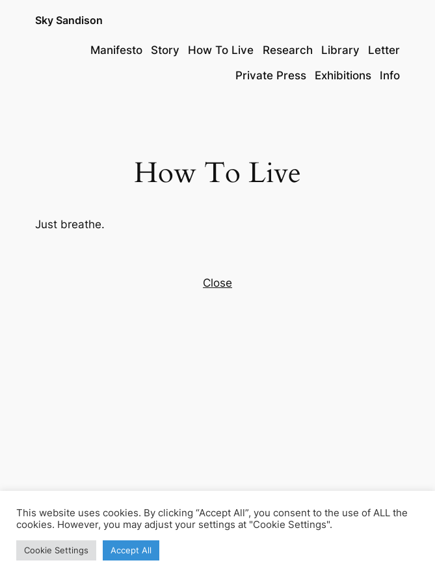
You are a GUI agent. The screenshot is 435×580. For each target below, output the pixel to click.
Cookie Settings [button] (56, 550)
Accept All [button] (131, 550)
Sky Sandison (69, 20)
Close (217, 282)
